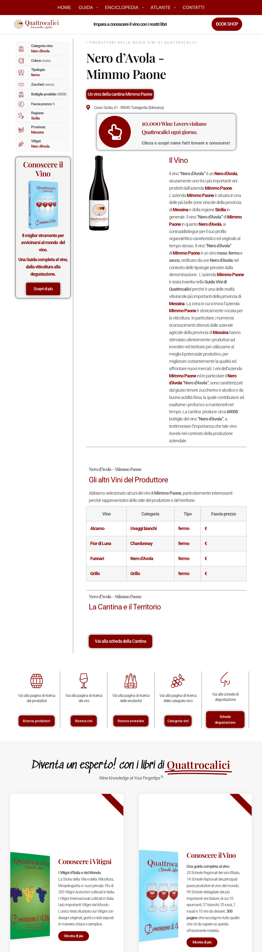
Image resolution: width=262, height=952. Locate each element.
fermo (35, 75)
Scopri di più (43, 288)
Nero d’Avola (40, 51)
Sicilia (35, 118)
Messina (37, 132)
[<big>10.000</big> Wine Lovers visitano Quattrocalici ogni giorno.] (134, 132)
